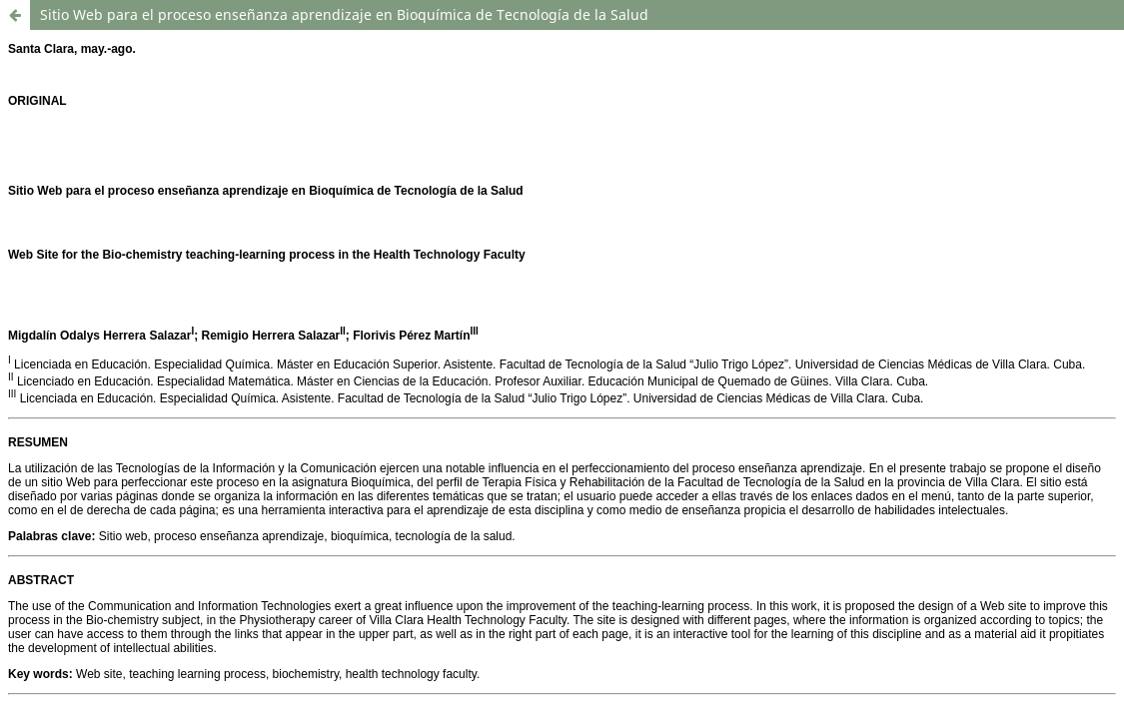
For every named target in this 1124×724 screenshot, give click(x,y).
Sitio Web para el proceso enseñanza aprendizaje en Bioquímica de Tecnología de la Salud (344, 14)
